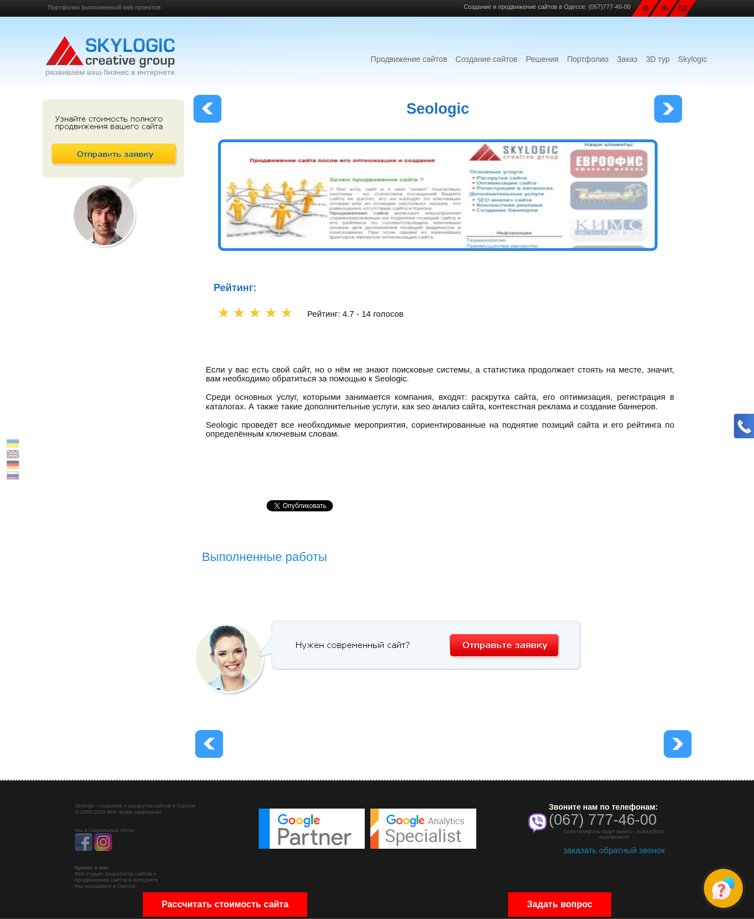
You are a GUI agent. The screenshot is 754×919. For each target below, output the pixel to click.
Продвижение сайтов (409, 59)
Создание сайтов (487, 59)
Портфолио (588, 59)
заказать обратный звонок (614, 850)
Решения (542, 59)
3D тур (658, 59)
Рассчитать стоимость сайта (225, 904)
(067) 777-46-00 (603, 819)
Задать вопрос (559, 904)
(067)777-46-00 (609, 6)
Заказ (627, 59)
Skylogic (692, 59)
